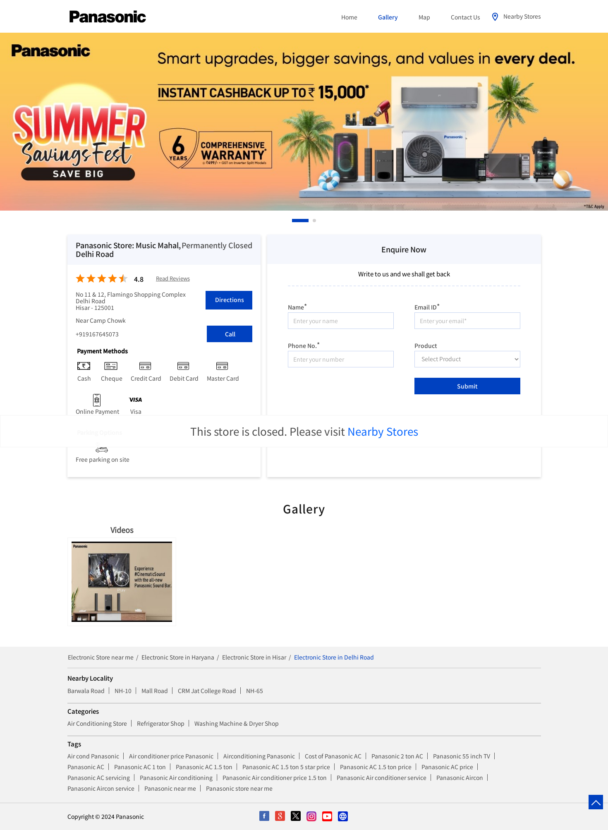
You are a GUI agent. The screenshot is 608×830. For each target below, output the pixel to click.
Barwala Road (86, 690)
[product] (467, 359)
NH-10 (123, 690)
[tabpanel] (304, 122)
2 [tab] (315, 220)
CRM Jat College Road (207, 690)
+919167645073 (97, 334)
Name (297, 306)
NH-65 (254, 690)
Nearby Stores (382, 431)
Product (425, 345)
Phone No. (304, 344)
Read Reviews (173, 279)
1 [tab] (294, 220)
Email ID (427, 306)
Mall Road (154, 690)
